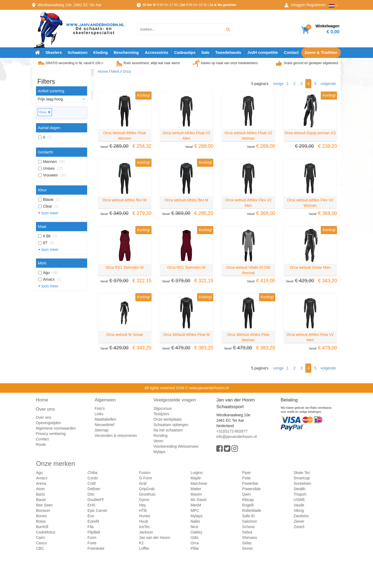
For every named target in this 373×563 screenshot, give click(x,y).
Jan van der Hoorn (154, 537)
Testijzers (161, 414)
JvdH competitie (262, 52)
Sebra (247, 532)
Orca (44, 112)
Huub (143, 521)
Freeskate (95, 548)
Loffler (144, 548)
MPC (195, 510)
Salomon (249, 521)
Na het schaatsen (168, 430)
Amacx (42, 478)
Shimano (249, 537)
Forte (91, 543)
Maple (196, 478)
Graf (142, 483)
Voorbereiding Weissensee (175, 446)
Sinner (247, 548)
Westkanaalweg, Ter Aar (70, 5)
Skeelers (53, 52)
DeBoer (93, 489)
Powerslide (251, 489)
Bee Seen (44, 505)
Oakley (196, 532)
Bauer (41, 499)
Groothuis (147, 494)
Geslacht (45, 152)
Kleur (42, 190)
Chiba (92, 472)
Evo (90, 516)
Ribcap (248, 499)
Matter (196, 489)
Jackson (146, 532)
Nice (194, 527)
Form (91, 537)
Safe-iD (248, 516)
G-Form (145, 478)
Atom (40, 489)
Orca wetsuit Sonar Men (310, 267)
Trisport (300, 494)
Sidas (246, 543)
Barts (40, 494)
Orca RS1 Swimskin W (186, 267)
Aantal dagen (49, 128)
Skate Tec (302, 472)
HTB (143, 510)
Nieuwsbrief (104, 425)
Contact (291, 52)
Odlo (195, 537)
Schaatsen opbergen (170, 425)
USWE (299, 499)
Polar (246, 478)
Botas (41, 521)
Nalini (195, 521)
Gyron (144, 499)
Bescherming (126, 52)
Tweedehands (228, 52)
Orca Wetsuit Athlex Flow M (186, 334)
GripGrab (147, 489)
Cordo (92, 478)
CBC (40, 548)
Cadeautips (184, 52)
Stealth (300, 489)
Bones (41, 516)
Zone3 (299, 527)
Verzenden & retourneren (115, 435)
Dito (90, 494)
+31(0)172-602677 (232, 431)
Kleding (100, 52)
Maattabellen (105, 419)
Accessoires (156, 52)
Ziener (299, 521)
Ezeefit (93, 521)
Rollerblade (251, 510)
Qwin (246, 494)
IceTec (144, 527)
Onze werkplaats (167, 419)
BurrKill (42, 527)
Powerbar (250, 483)
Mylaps (159, 452)
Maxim (196, 494)
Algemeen (105, 399)
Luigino (197, 472)
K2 (141, 543)
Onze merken (55, 463)
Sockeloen (302, 483)
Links (98, 414)
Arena (41, 483)
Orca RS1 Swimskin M (124, 267)
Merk (42, 263)
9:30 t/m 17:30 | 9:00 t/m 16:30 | (189, 5)
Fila (90, 527)
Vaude (299, 505)
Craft (91, 483)
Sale (205, 52)
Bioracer (43, 510)
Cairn (40, 537)
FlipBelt (93, 532)
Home (103, 71)
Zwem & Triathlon (321, 52)
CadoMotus (45, 532)
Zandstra (301, 516)
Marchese (199, 483)
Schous (248, 527)
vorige (278, 83)
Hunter (144, 516)
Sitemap (101, 430)
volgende (328, 83)
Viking (299, 510)
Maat (42, 226)
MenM (196, 505)
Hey (142, 505)
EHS (91, 505)
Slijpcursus (162, 408)
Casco (41, 543)
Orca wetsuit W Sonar (124, 334)
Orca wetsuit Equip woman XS (310, 133)
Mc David (198, 499)
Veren (158, 441)
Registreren (316, 5)
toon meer (48, 213)
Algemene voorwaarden (56, 428)
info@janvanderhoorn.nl (236, 436)
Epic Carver (97, 510)
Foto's (99, 408)
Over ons (45, 409)
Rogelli (248, 505)
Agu (39, 472)
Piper (246, 472)
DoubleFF (95, 499)
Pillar (195, 548)
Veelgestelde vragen (174, 399)
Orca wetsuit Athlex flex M (186, 200)
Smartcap (302, 478)
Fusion (144, 472)
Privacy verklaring (51, 433)
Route (41, 444)
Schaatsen (77, 52)
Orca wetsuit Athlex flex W (125, 200)
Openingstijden (48, 423)
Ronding (160, 435)
